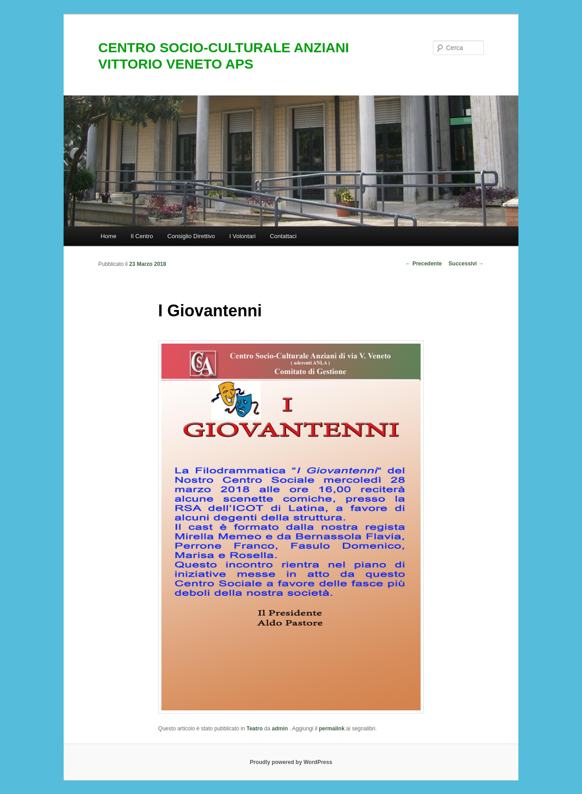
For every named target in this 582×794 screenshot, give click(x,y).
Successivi (466, 263)
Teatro (254, 728)
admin (281, 728)
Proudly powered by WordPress (291, 762)
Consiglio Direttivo (191, 236)
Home (108, 236)
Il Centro (141, 236)
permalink (332, 728)
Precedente (424, 263)
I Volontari (242, 236)
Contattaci (283, 236)
